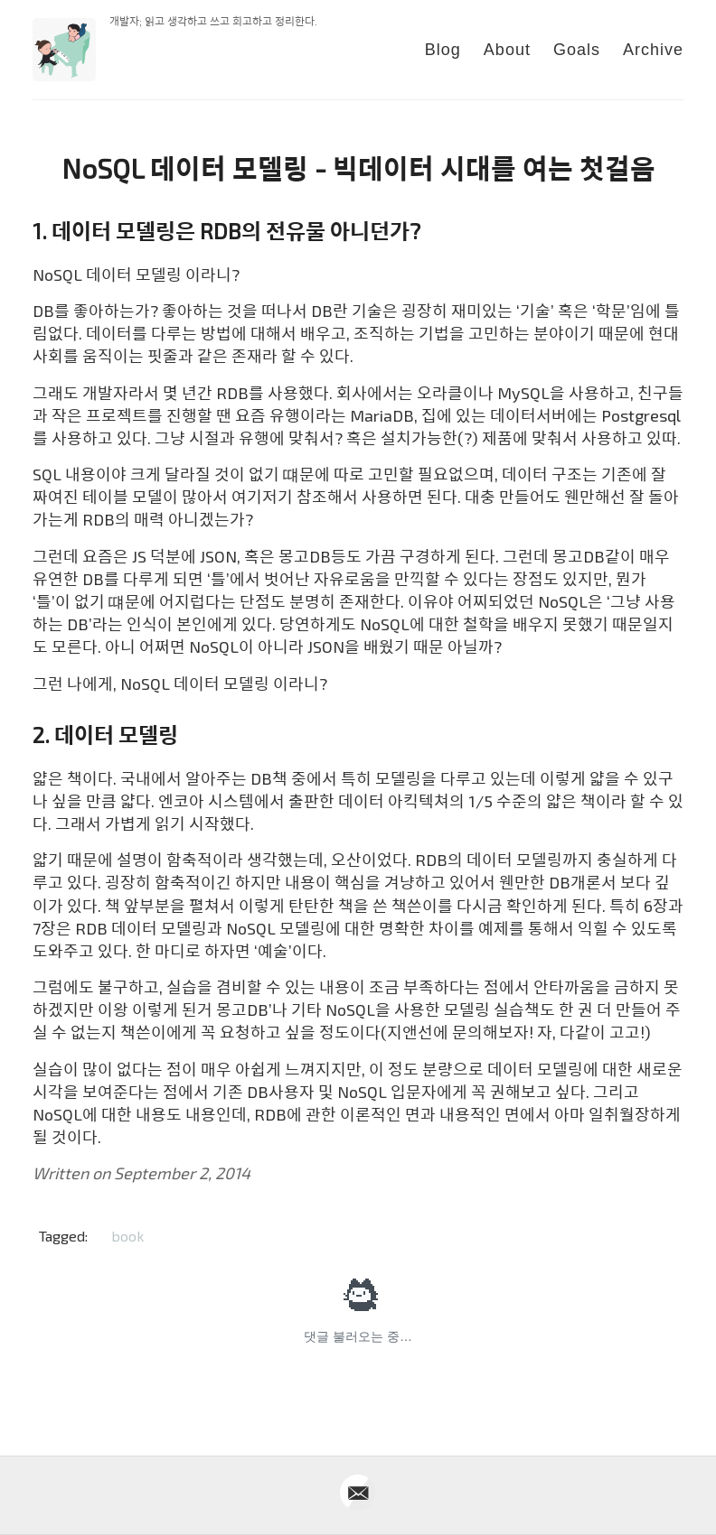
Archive (653, 50)
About (507, 50)
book (127, 1235)
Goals (576, 50)
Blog (443, 50)
